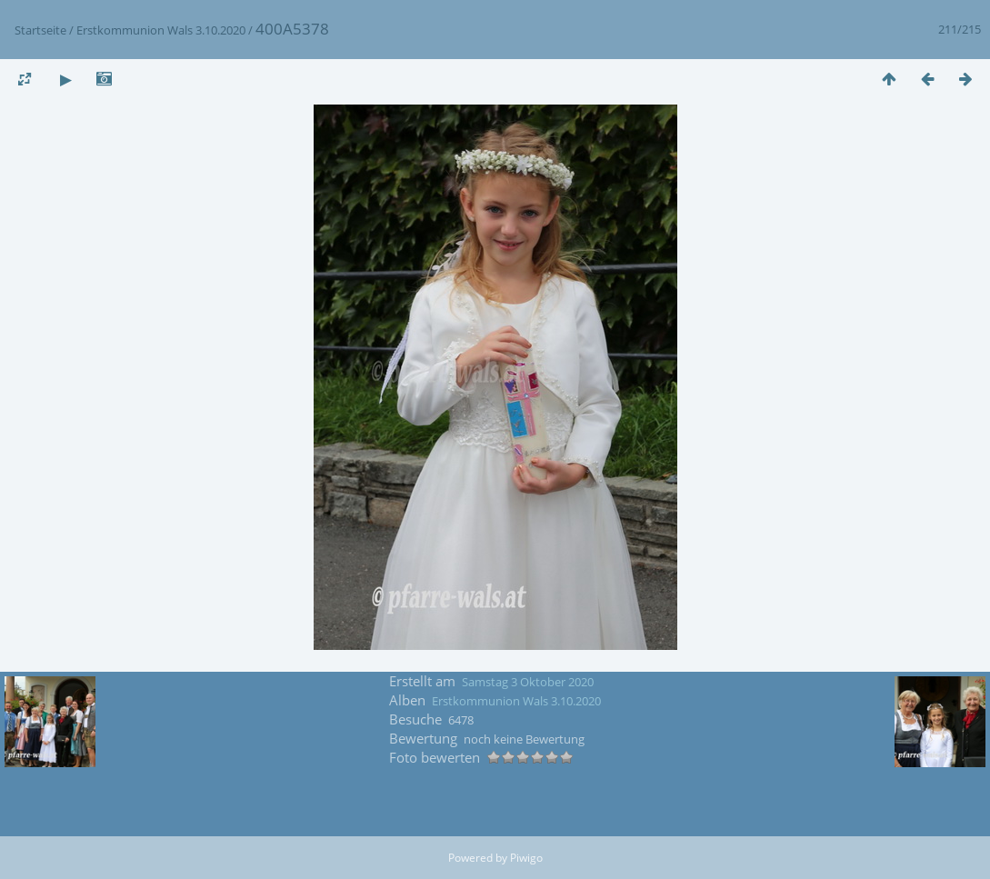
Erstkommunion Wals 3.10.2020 (160, 30)
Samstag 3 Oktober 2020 (528, 682)
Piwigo (526, 857)
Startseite (40, 30)
